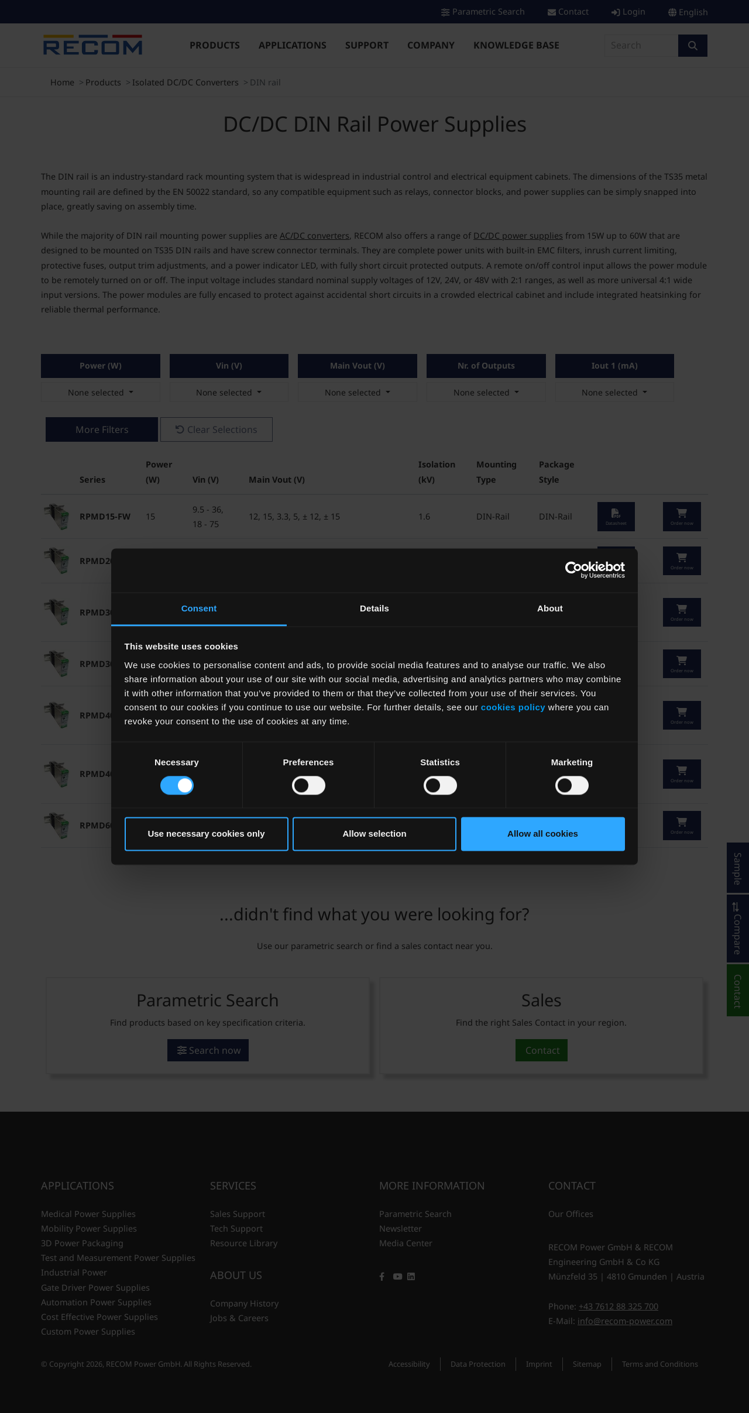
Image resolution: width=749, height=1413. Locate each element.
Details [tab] (374, 608)
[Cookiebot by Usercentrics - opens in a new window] (574, 570)
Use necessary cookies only (205, 834)
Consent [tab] (199, 608)
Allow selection (374, 834)
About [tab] (550, 608)
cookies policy (513, 707)
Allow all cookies (542, 834)
